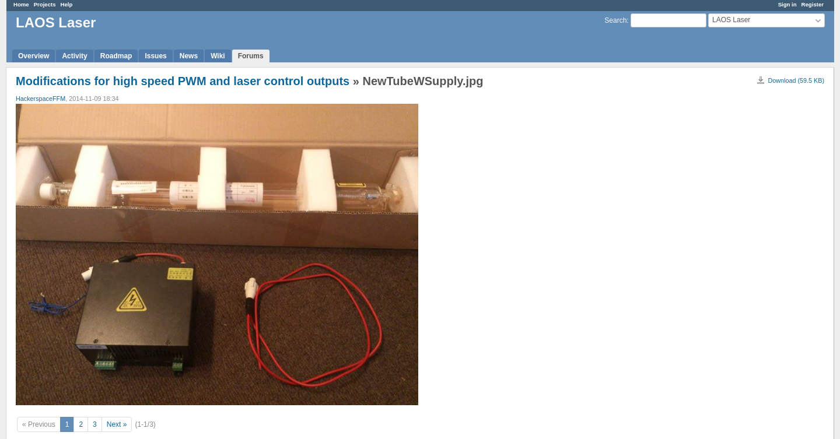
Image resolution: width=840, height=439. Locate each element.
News (189, 56)
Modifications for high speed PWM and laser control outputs (182, 81)
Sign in (787, 4)
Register (813, 4)
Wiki (218, 56)
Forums (251, 56)
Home (21, 4)
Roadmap (116, 56)
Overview (33, 56)
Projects (45, 4)
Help (67, 4)
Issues (155, 56)
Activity (74, 56)
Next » (117, 424)
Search (615, 20)
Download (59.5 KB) (796, 80)
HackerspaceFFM (40, 98)
